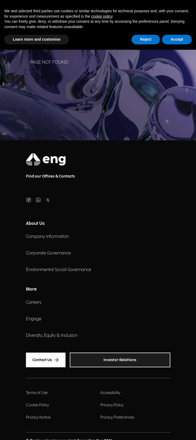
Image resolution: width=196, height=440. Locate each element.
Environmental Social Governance (58, 269)
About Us (35, 223)
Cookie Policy (37, 405)
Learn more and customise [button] (36, 39)
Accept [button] (177, 39)
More (31, 289)
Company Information (47, 236)
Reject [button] (145, 39)
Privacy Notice (38, 417)
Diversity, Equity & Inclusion (51, 335)
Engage (33, 319)
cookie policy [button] (101, 16)
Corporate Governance (48, 253)
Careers (33, 302)
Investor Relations (119, 360)
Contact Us (45, 359)
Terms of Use (37, 393)
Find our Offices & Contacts (50, 176)
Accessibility (110, 393)
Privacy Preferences (117, 417)
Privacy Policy (112, 405)
